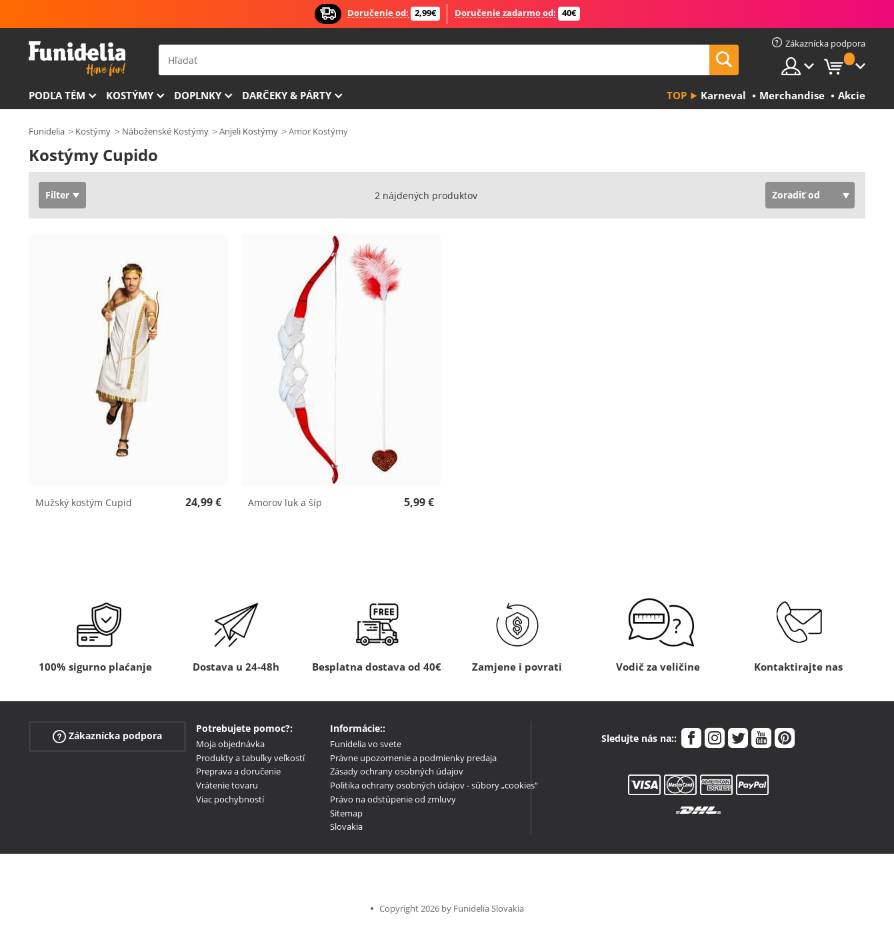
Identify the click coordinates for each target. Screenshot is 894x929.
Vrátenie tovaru (227, 785)
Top (677, 95)
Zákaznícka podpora (107, 736)
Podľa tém (57, 95)
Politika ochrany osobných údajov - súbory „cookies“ (434, 785)
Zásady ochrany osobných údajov (396, 771)
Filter (57, 194)
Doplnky (197, 95)
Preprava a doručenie (238, 771)
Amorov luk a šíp (285, 502)
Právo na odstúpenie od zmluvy (393, 799)
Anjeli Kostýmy (248, 131)
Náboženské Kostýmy (165, 131)
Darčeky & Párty (286, 95)
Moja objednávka (230, 744)
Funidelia (47, 131)
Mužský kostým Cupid (83, 502)
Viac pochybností (230, 799)
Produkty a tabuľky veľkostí (250, 758)
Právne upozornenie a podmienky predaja (413, 758)
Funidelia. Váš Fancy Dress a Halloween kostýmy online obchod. (77, 59)
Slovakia (346, 826)
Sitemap (346, 813)
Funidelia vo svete (365, 744)
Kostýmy (129, 95)
